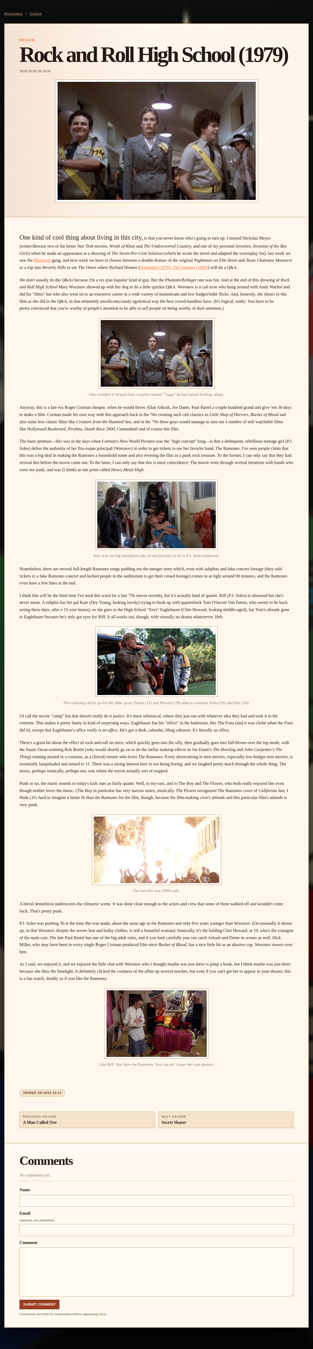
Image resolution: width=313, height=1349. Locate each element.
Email (156, 1223)
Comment (156, 1268)
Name (156, 1197)
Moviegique (13, 14)
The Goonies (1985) (190, 267)
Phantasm (42, 260)
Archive (36, 14)
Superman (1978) (155, 267)
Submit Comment (39, 1304)
